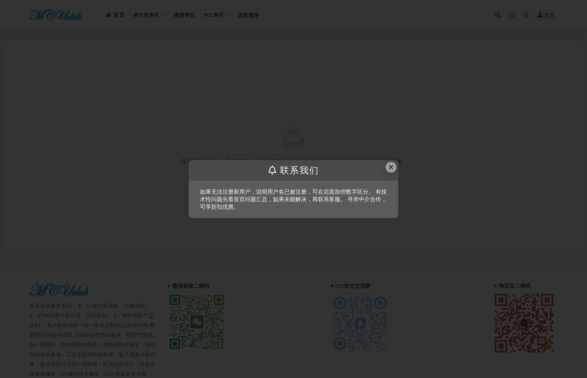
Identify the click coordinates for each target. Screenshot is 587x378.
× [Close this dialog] (391, 167)
